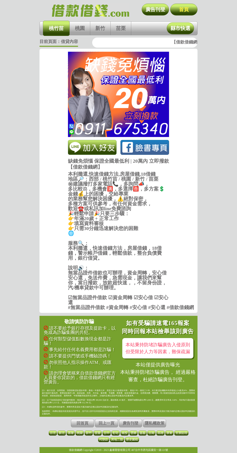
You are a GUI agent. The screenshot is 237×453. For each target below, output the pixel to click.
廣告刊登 (155, 9)
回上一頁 (106, 423)
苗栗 (121, 28)
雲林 (133, 433)
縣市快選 (180, 28)
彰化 (115, 433)
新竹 (100, 28)
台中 (107, 433)
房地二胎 (117, 439)
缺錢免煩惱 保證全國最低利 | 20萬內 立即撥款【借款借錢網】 (90, 10)
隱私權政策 (154, 423)
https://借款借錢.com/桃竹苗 (118, 238)
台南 (151, 433)
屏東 (169, 433)
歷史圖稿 (132, 439)
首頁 (184, 9)
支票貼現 (181, 433)
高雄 (160, 433)
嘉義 (142, 433)
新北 (62, 433)
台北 (53, 433)
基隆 (71, 433)
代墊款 (103, 439)
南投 (125, 433)
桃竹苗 (56, 28)
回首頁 (82, 423)
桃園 (80, 28)
